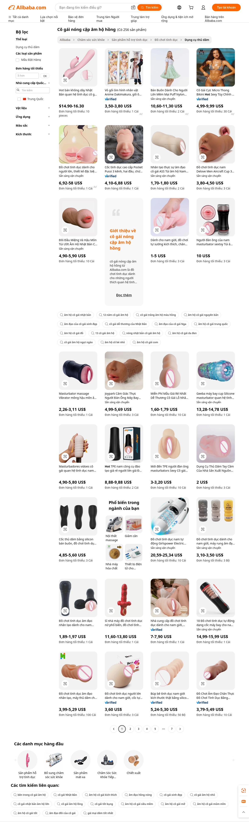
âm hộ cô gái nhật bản (75, 315)
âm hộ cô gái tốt (25, 813)
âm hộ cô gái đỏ (71, 333)
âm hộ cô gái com (145, 342)
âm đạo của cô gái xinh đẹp (78, 324)
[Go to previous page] (113, 729)
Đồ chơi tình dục (166, 40)
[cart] (192, 8)
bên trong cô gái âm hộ (29, 795)
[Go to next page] (180, 729)
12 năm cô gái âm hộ (113, 315)
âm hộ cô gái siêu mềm (137, 804)
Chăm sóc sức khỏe (91, 40)
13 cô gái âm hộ (102, 333)
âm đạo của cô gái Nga (170, 324)
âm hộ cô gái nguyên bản (201, 315)
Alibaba (65, 40)
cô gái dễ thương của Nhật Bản (126, 324)
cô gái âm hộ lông (70, 804)
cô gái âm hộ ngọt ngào (76, 342)
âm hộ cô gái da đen (182, 333)
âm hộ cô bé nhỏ (113, 342)
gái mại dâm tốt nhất (98, 813)
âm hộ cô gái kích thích (101, 795)
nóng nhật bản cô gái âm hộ (141, 333)
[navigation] (31, 379)
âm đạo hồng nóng (138, 795)
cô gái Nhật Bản (65, 795)
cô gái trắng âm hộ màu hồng (156, 315)
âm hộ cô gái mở (173, 804)
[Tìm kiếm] (149, 7)
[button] (133, 7)
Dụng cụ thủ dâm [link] (197, 40)
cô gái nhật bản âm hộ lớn (31, 804)
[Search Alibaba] (93, 7)
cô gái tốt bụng (101, 804)
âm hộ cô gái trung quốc (211, 324)
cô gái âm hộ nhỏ (202, 795)
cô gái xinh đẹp (171, 795)
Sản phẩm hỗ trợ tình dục (130, 40)
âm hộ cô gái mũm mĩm (209, 804)
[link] (243, 790)
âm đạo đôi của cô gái (60, 813)
